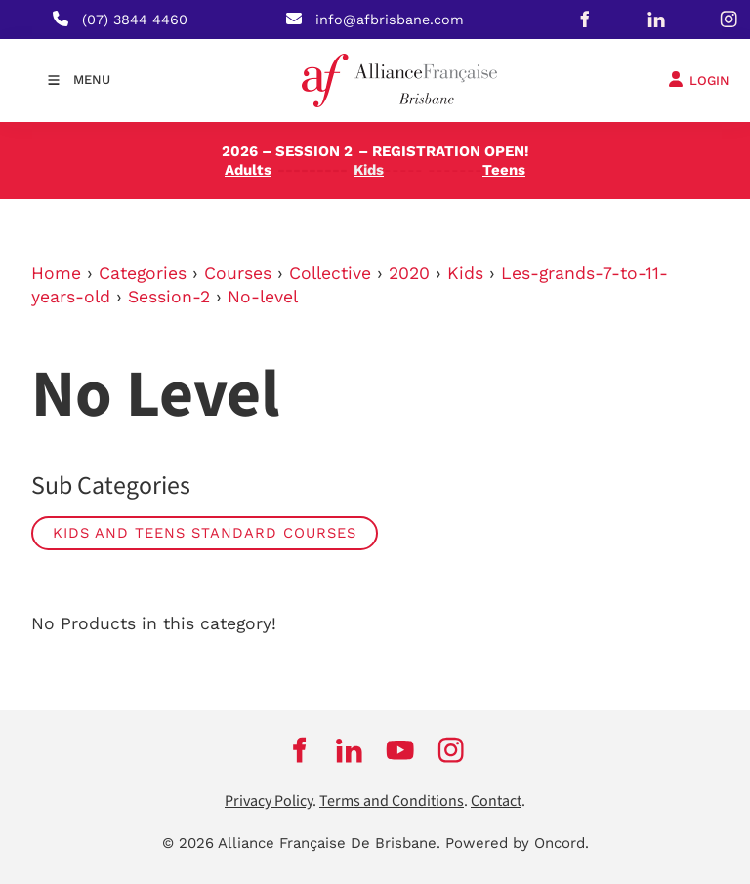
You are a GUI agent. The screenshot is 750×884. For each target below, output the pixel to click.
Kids (465, 273)
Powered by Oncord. (517, 843)
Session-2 (169, 296)
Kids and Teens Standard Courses (204, 533)
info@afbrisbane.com (389, 19)
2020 (409, 273)
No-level (263, 296)
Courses (237, 273)
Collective (330, 273)
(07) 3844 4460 (135, 19)
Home (56, 273)
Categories (143, 273)
